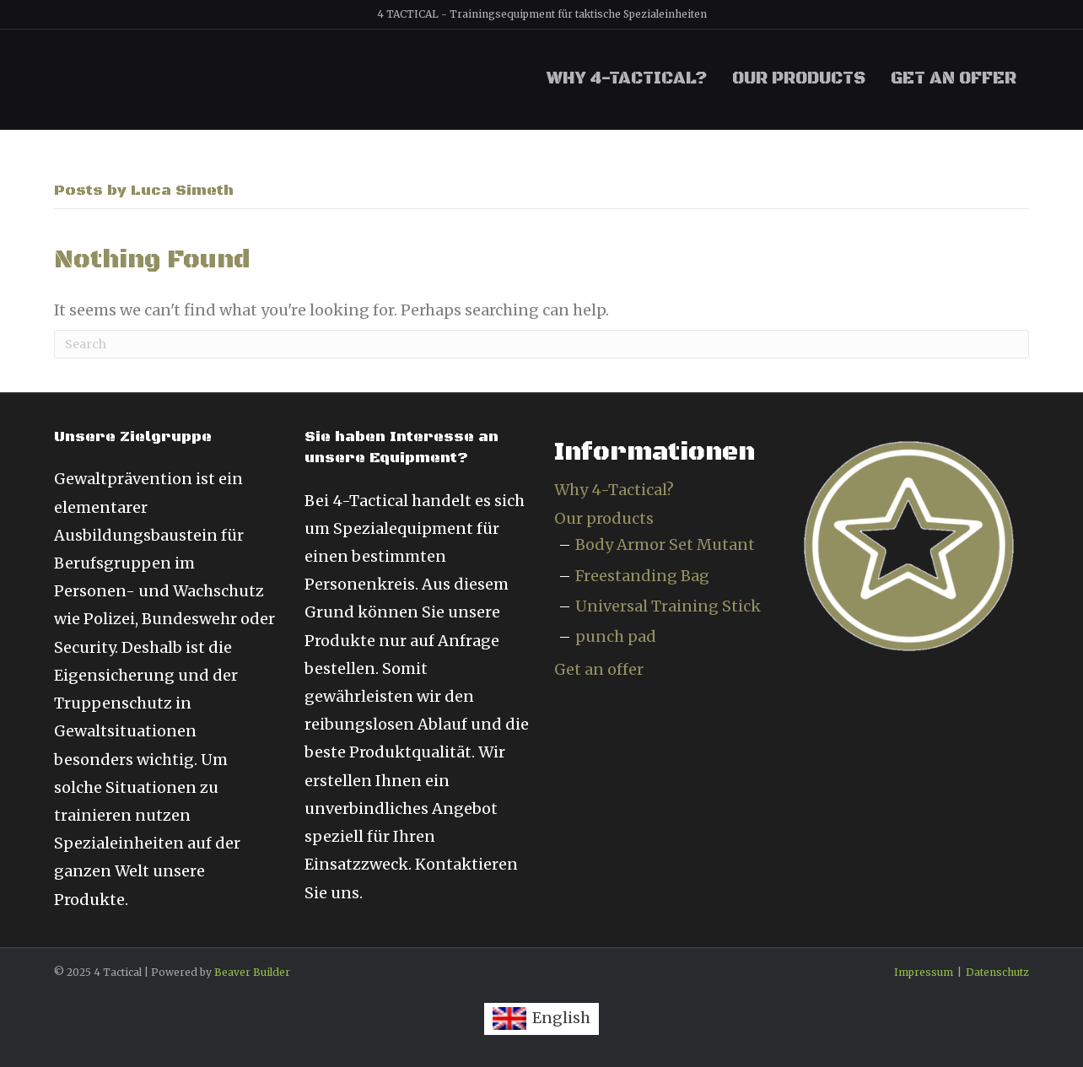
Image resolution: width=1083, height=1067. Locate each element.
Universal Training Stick (668, 606)
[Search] (541, 344)
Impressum (923, 972)
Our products (798, 78)
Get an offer (953, 78)
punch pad (615, 636)
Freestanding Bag (642, 575)
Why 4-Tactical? (627, 78)
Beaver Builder (252, 972)
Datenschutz (997, 972)
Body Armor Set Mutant (665, 544)
